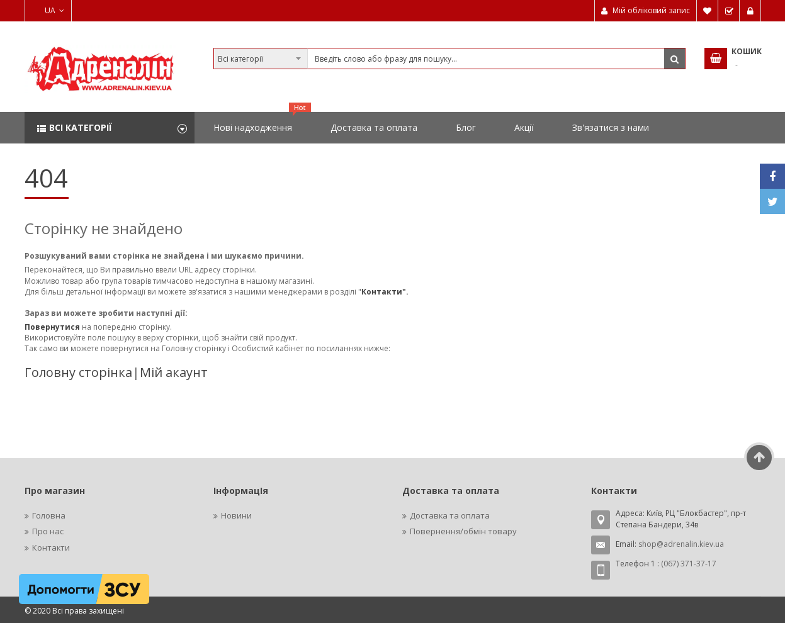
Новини (236, 515)
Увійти (750, 10)
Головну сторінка (78, 372)
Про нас (48, 531)
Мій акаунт (174, 372)
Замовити (729, 10)
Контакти (51, 547)
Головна (48, 515)
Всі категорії (80, 127)
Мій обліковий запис (651, 10)
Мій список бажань (707, 10)
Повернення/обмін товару (463, 531)
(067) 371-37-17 (688, 563)
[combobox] (449, 58)
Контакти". (385, 291)
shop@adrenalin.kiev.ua (681, 544)
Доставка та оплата (450, 515)
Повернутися (53, 327)
